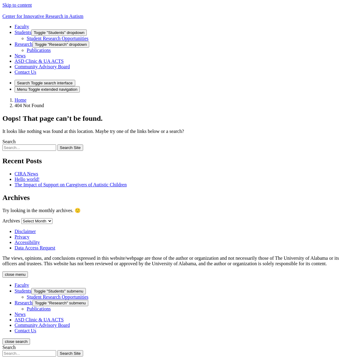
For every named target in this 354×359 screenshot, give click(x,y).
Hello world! (27, 179)
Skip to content (17, 5)
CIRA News (26, 173)
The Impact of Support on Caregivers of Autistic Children (71, 184)
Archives (11, 220)
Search (9, 141)
